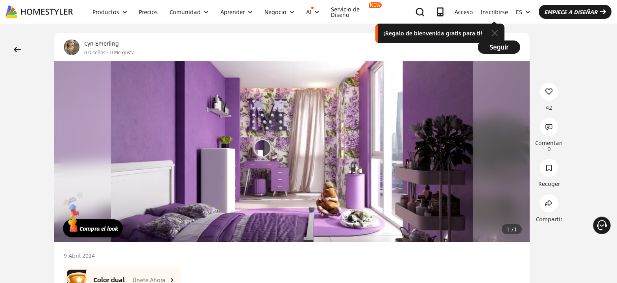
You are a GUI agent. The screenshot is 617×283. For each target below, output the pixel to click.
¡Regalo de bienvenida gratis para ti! (432, 33)
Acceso (463, 11)
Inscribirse (494, 11)
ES (523, 11)
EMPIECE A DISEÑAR (575, 11)
